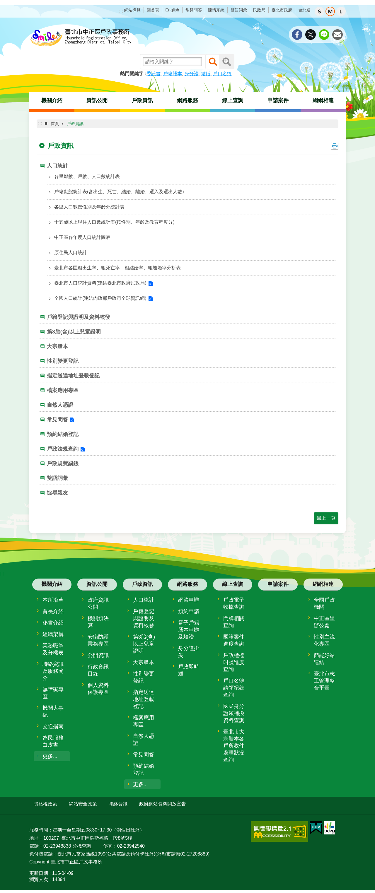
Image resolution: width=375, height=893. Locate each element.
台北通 (304, 10)
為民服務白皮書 (53, 741)
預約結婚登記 (63, 434)
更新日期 (38, 870)
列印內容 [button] (334, 146)
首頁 (55, 123)
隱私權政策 (45, 803)
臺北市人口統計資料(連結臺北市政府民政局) (100, 282)
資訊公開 (97, 100)
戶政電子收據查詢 (233, 603)
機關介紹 (51, 100)
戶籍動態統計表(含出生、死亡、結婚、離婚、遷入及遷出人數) (119, 191)
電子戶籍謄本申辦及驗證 (188, 630)
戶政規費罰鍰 (63, 463)
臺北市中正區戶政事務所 (80, 38)
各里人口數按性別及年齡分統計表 (89, 206)
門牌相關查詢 (233, 621)
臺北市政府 (282, 10)
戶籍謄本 (172, 73)
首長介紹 (53, 611)
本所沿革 (53, 600)
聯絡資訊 (118, 803)
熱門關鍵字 (132, 73)
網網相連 (323, 100)
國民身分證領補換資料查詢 (233, 713)
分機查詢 (82, 843)
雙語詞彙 (239, 10)
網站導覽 (132, 10)
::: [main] (40, 123)
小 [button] (319, 11)
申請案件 (278, 100)
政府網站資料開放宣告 (162, 803)
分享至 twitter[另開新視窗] (310, 34)
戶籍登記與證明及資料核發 (78, 317)
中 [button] (330, 11)
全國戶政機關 (324, 603)
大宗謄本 (57, 346)
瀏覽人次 (38, 877)
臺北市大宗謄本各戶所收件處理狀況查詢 (233, 746)
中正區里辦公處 (324, 621)
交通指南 (53, 726)
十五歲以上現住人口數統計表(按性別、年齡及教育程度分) (114, 222)
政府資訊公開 (98, 603)
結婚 (205, 73)
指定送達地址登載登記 (73, 376)
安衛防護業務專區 (98, 640)
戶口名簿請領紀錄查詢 (233, 688)
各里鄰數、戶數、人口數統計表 (87, 176)
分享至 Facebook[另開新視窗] (297, 34)
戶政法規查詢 (63, 449)
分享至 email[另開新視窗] (337, 34)
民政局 (259, 10)
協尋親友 (57, 493)
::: (121, 10)
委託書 (153, 73)
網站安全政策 (83, 803)
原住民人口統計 (70, 252)
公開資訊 (98, 655)
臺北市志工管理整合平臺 (324, 681)
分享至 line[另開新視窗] (324, 34)
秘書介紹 (53, 623)
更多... (49, 756)
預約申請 (188, 611)
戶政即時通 (188, 670)
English (172, 10)
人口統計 (57, 166)
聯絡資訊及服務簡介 (53, 671)
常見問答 (193, 10)
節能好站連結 (324, 658)
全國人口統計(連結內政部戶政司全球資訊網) (100, 298)
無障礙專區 (53, 693)
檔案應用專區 (63, 390)
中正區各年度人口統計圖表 (82, 237)
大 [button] (341, 11)
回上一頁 (326, 518)
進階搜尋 (226, 61)
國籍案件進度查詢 (233, 640)
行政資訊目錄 (98, 670)
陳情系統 (216, 10)
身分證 (192, 73)
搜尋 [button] (213, 61)
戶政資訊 (142, 100)
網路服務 (187, 100)
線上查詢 (232, 100)
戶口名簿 (222, 73)
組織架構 (53, 634)
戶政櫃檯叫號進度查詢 (233, 662)
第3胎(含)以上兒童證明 (74, 332)
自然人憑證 (60, 405)
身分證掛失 (188, 651)
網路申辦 (188, 600)
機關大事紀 (53, 711)
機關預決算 (98, 621)
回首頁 (153, 10)
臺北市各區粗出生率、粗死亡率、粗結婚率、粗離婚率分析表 (117, 267)
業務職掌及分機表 (53, 649)
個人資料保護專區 (98, 688)
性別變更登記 (63, 361)
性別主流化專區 (324, 640)
